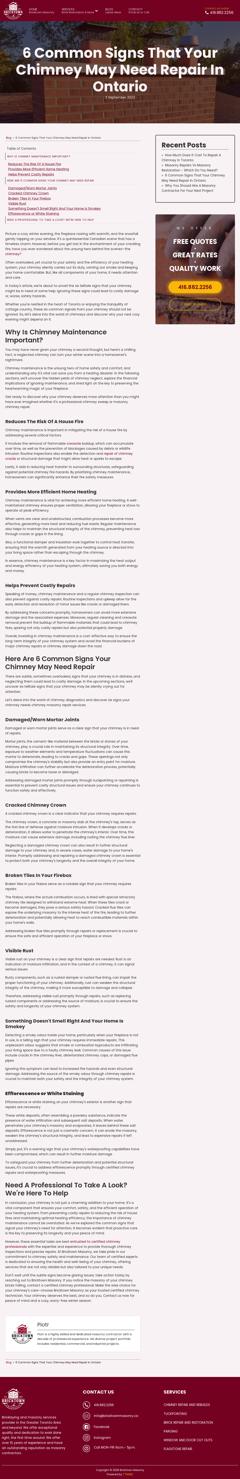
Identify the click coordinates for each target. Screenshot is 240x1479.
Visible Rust (17, 203)
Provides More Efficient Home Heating (38, 169)
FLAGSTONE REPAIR (178, 1449)
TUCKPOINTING (175, 1414)
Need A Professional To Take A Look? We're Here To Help (50, 220)
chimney (12, 254)
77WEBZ (128, 1474)
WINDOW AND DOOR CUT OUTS (188, 1440)
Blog (8, 138)
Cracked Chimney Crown (28, 193)
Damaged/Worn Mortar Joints (32, 188)
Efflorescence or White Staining (33, 213)
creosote (74, 443)
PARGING (171, 1431)
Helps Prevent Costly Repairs (31, 174)
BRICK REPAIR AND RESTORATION (188, 1422)
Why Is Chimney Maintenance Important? (38, 156)
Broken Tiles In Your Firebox (29, 198)
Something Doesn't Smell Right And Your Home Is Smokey (54, 208)
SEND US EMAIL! (195, 304)
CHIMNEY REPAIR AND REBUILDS (187, 1405)
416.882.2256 (195, 287)
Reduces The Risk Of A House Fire (34, 164)
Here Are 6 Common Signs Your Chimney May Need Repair (50, 180)
